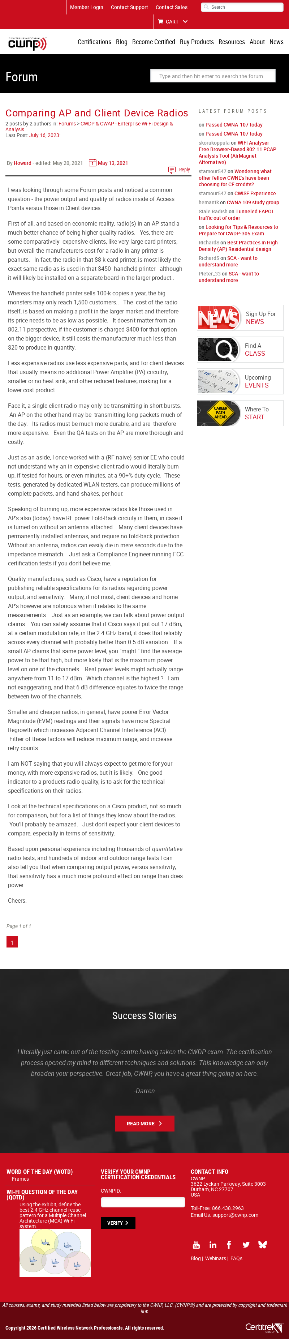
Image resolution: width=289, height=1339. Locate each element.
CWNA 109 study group (253, 202)
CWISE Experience (255, 193)
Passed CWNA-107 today (234, 124)
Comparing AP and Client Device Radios (97, 112)
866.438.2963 (228, 1208)
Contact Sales (171, 7)
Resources (232, 41)
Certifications (94, 41)
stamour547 (213, 171)
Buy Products (197, 41)
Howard (22, 162)
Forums (67, 123)
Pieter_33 (210, 273)
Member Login (86, 7)
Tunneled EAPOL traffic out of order (237, 214)
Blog (122, 41)
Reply (184, 169)
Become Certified (153, 41)
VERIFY (115, 1223)
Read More (141, 1123)
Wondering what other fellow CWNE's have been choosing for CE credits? (235, 178)
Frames (20, 1178)
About (257, 41)
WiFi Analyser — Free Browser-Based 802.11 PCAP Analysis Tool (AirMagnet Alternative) (237, 152)
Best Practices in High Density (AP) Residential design (238, 245)
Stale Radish (213, 211)
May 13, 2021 (113, 162)
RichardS (209, 242)
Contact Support (129, 7)
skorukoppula (214, 142)
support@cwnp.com (235, 1214)
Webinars (215, 1258)
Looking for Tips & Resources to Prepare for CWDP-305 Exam (238, 230)
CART (172, 21)
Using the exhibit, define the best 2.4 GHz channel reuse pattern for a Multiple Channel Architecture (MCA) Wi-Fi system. (55, 1218)
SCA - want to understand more (228, 261)
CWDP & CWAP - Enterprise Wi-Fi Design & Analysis (89, 126)
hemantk (209, 202)
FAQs (236, 1258)
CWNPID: (111, 1190)
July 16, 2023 (44, 135)
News (276, 41)
